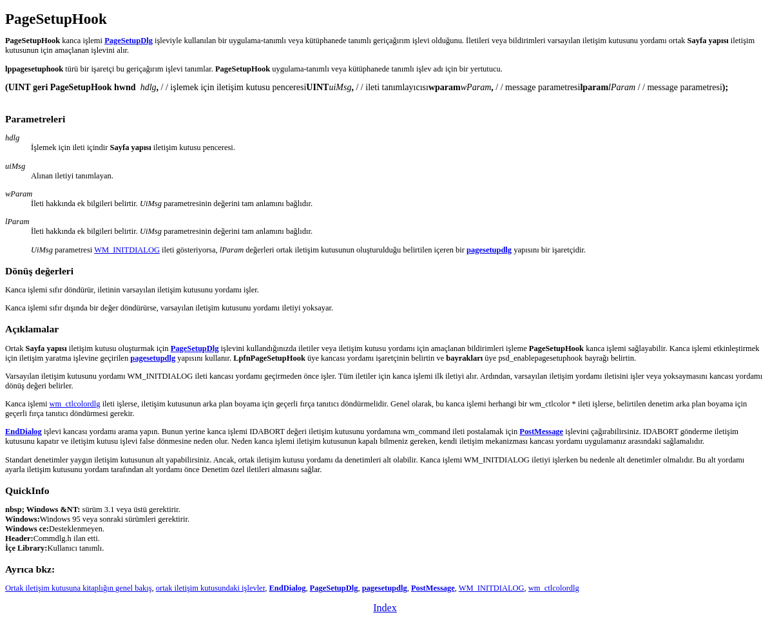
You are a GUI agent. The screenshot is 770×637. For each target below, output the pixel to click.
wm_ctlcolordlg (75, 403)
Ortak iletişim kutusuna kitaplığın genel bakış (78, 588)
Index (384, 607)
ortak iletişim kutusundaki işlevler (210, 588)
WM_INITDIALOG (127, 249)
